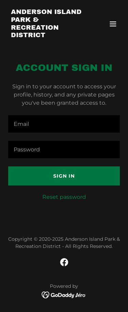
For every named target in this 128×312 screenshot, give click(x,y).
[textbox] (64, 124)
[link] (47, 35)
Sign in (64, 176)
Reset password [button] (64, 197)
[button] (113, 24)
